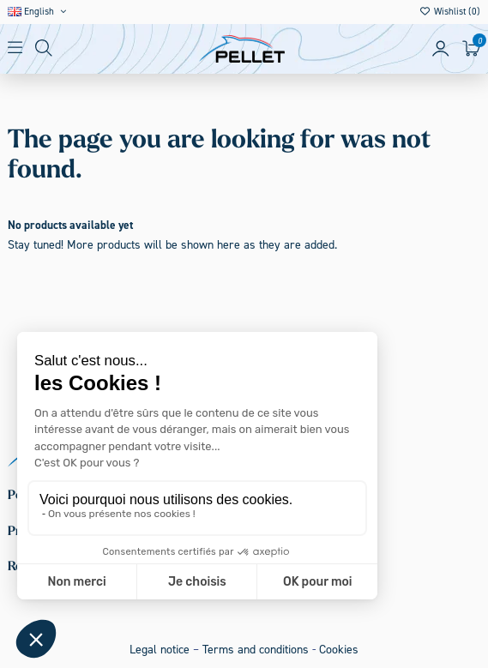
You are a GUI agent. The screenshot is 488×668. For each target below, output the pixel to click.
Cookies (338, 649)
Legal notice (160, 649)
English (38, 11)
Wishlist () (449, 11)
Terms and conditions (255, 649)
